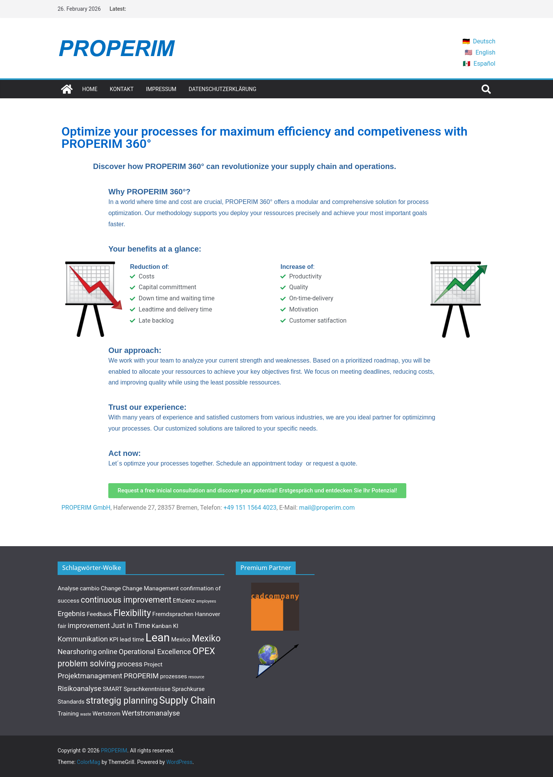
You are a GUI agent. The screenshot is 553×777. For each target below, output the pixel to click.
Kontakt (122, 89)
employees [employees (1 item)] (206, 601)
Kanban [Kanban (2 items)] (162, 626)
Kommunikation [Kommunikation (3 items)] (83, 639)
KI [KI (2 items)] (175, 626)
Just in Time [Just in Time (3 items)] (130, 625)
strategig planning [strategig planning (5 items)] (122, 700)
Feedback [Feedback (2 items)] (100, 614)
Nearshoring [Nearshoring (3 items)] (77, 652)
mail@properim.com (327, 507)
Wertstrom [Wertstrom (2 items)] (107, 713)
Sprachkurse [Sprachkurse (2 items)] (188, 689)
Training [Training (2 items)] (68, 713)
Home (90, 89)
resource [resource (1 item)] (196, 676)
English (485, 52)
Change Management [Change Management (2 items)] (150, 588)
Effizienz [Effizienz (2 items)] (184, 600)
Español (484, 63)
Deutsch (484, 41)
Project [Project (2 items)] (153, 664)
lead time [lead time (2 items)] (132, 639)
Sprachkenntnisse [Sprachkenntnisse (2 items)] (147, 689)
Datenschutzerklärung (222, 89)
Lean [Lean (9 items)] (158, 637)
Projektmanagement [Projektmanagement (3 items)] (90, 676)
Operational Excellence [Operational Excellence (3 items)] (155, 652)
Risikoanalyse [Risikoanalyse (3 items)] (79, 688)
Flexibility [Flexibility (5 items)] (132, 613)
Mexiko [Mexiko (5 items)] (206, 638)
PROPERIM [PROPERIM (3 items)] (141, 676)
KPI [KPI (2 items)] (114, 639)
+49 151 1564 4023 (250, 507)
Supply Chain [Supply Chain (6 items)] (187, 700)
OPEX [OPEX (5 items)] (203, 651)
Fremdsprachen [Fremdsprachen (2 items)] (173, 614)
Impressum (161, 89)
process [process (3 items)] (129, 664)
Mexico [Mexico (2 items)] (180, 639)
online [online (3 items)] (107, 652)
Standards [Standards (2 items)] (71, 701)
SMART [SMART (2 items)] (112, 689)
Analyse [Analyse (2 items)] (68, 588)
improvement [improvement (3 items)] (89, 625)
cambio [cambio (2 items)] (89, 588)
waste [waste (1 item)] (85, 714)
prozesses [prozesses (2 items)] (173, 676)
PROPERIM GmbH (86, 507)
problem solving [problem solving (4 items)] (87, 663)
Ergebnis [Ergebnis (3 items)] (71, 614)
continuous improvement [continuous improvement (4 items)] (126, 600)
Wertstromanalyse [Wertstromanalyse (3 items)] (151, 713)
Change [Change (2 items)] (111, 588)
